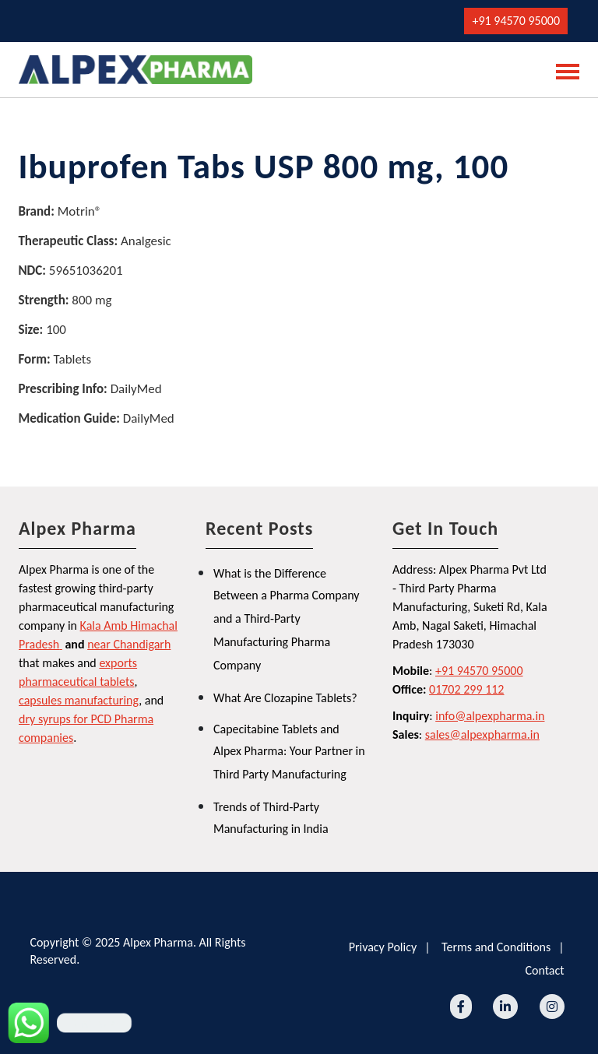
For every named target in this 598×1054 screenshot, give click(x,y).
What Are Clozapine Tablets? (285, 697)
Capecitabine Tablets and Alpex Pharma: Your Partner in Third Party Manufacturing (289, 752)
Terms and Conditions (496, 947)
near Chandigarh (129, 644)
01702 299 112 (466, 689)
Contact (544, 970)
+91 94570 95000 (516, 20)
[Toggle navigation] (563, 70)
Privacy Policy (383, 947)
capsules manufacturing (79, 700)
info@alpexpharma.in (489, 715)
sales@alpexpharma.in (482, 734)
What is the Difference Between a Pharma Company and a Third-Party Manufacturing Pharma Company (286, 619)
